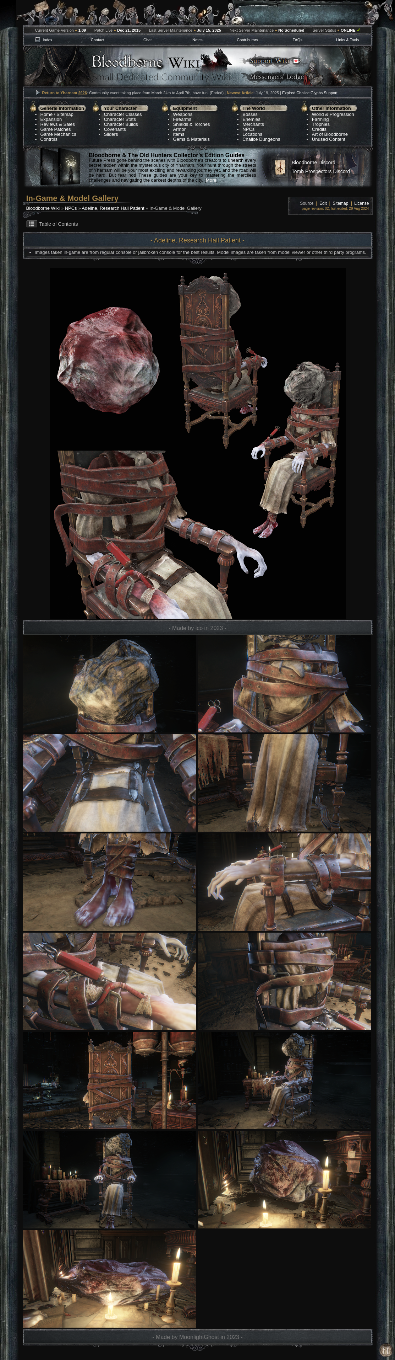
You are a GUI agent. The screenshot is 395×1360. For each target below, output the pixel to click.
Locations (252, 134)
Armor (179, 129)
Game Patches (55, 129)
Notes (197, 40)
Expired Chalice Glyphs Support (310, 93)
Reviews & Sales (57, 124)
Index (47, 40)
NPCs (248, 129)
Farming (320, 119)
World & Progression (333, 114)
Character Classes (123, 114)
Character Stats (120, 119)
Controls (48, 139)
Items (179, 134)
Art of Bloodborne (330, 134)
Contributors (247, 40)
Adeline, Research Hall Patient (113, 208)
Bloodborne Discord (313, 162)
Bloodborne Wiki (43, 208)
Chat (147, 40)
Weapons (183, 114)
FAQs (297, 40)
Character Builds (121, 124)
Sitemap (64, 114)
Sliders (111, 134)
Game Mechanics (58, 134)
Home (46, 114)
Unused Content (328, 139)
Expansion (51, 119)
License (361, 203)
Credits (319, 129)
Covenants (115, 129)
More (211, 180)
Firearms (182, 119)
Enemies (251, 119)
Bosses (250, 114)
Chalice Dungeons (261, 139)
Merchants (253, 124)
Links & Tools (347, 40)
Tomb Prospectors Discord (321, 171)
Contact (97, 40)
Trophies (321, 124)
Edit (323, 203)
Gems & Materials (191, 139)
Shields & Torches (191, 124)
